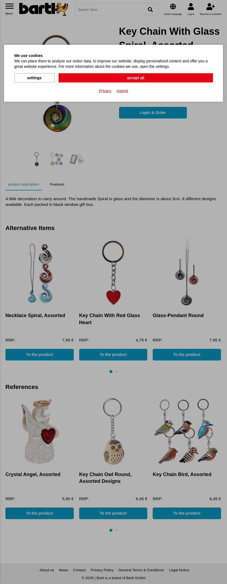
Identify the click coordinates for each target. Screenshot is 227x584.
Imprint (122, 90)
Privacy (105, 90)
